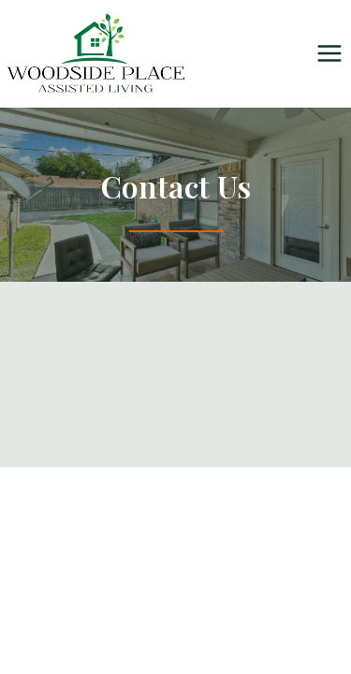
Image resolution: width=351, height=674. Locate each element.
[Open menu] (329, 54)
